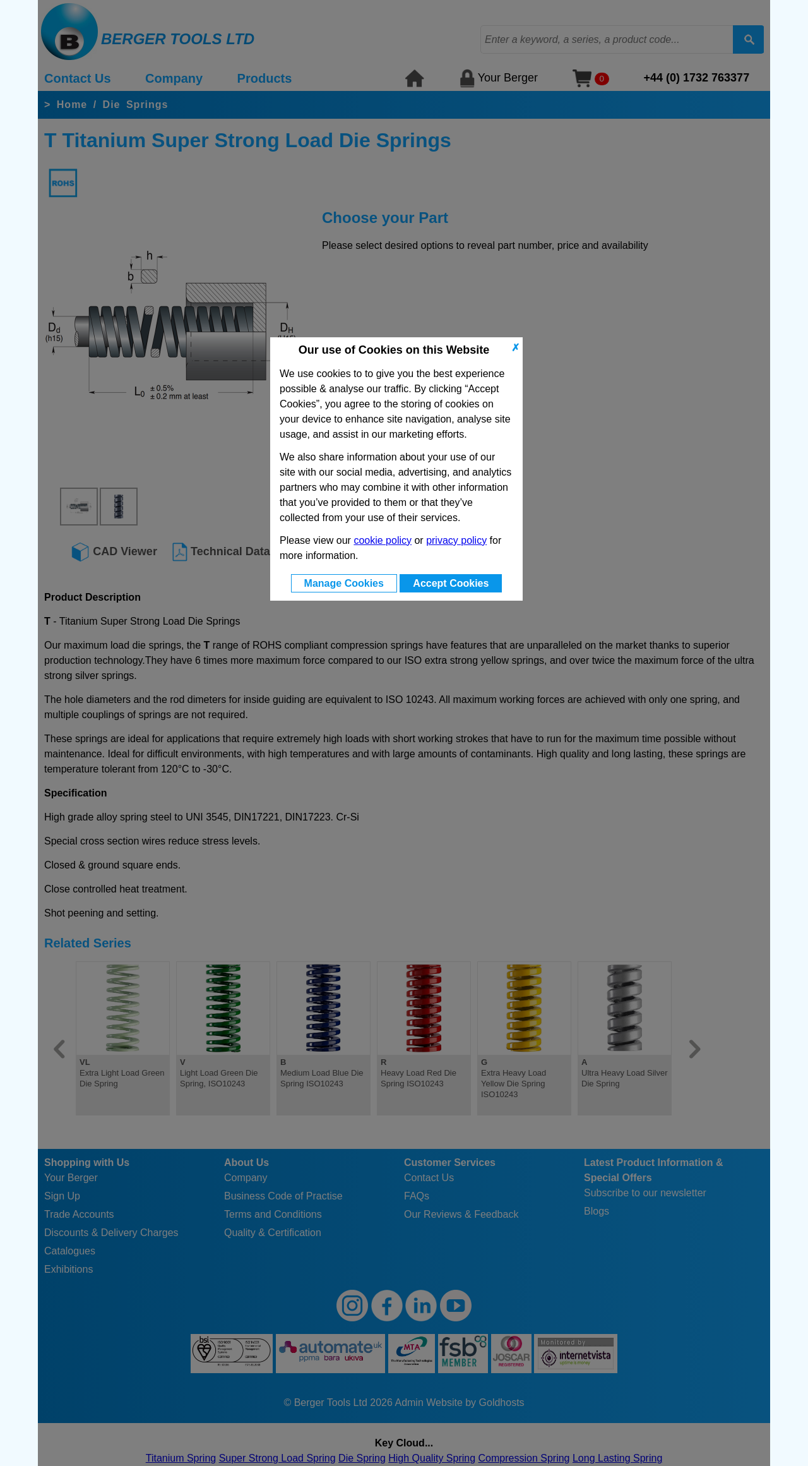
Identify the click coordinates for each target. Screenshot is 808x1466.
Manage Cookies (344, 583)
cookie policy (383, 540)
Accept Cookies (451, 583)
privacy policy (456, 540)
